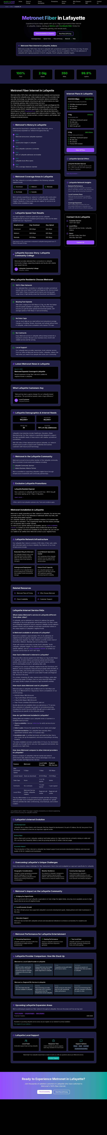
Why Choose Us (77, 2)
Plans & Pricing (28, 2)
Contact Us (99, 2)
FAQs (74, 39)
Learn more (19, 498)
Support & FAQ (88, 2)
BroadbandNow (30, 112)
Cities (11, 6)
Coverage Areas (36, 39)
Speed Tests (47, 39)
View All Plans (80, 151)
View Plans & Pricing (67, 34)
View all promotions (73, 174)
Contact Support (53, 1059)
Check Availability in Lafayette (43, 34)
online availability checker (37, 649)
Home (20, 1)
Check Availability (41, 2)
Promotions (54, 1)
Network (67, 39)
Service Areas (64, 2)
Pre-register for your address (23, 1025)
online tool (36, 724)
